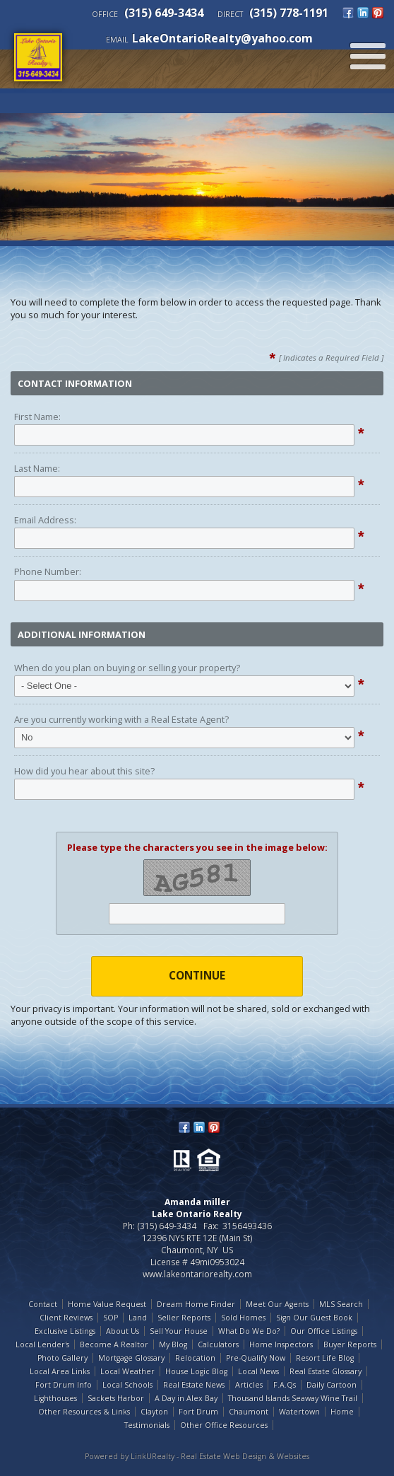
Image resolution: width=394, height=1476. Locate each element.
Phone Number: (47, 571)
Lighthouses (55, 1398)
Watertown (299, 1412)
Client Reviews (66, 1318)
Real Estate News (194, 1385)
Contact (42, 1304)
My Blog (173, 1344)
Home (342, 1412)
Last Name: (37, 468)
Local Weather (127, 1371)
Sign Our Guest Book (314, 1318)
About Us (122, 1331)
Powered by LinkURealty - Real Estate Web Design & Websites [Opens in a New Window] (197, 1456)
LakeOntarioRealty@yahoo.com (222, 38)
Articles (249, 1385)
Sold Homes (243, 1318)
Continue (197, 975)
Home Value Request (107, 1304)
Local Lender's (42, 1344)
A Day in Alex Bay (186, 1398)
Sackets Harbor (116, 1398)
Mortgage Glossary (131, 1358)
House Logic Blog (196, 1371)
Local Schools (127, 1385)
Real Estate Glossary (325, 1371)
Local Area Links (60, 1371)
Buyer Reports (349, 1344)
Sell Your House (179, 1331)
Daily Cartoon (331, 1385)
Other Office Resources (224, 1425)
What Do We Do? (249, 1331)
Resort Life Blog (325, 1358)
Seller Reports (183, 1318)
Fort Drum (198, 1412)
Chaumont (248, 1412)
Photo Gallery (62, 1358)
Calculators (218, 1344)
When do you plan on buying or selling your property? (127, 667)
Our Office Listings (323, 1331)
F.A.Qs (284, 1385)
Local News (258, 1371)
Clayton (154, 1412)
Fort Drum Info (63, 1385)
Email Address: (45, 519)
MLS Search (341, 1304)
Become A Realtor (114, 1344)
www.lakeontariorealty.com (197, 1274)
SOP (110, 1318)
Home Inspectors (281, 1344)
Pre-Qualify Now (255, 1358)
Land (138, 1318)
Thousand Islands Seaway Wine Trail (292, 1398)
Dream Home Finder (196, 1304)
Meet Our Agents (277, 1304)
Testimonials (146, 1425)
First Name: (37, 416)
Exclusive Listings (65, 1331)
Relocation (195, 1358)
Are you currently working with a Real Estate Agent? (121, 719)
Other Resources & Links (84, 1412)
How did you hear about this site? (84, 771)
